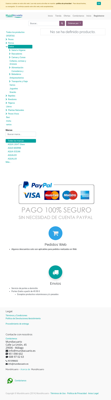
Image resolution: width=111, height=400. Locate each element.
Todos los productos (15, 32)
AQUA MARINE (14, 148)
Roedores (12, 99)
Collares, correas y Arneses (18, 62)
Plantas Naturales (16, 110)
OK (99, 3)
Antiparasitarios (17, 78)
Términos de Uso (58, 393)
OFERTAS (10, 36)
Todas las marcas (16, 141)
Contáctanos (16, 380)
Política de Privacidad (77, 393)
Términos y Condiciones (16, 315)
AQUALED (12, 155)
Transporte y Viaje (19, 81)
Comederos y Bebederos (17, 72)
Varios (12, 85)
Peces (10, 39)
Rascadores (16, 54)
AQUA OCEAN (14, 151)
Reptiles (11, 96)
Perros (11, 43)
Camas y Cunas (18, 57)
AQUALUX (12, 159)
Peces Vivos (13, 114)
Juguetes (14, 88)
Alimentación (17, 67)
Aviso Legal (93, 393)
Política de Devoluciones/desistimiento (23, 318)
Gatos (11, 46)
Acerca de (26, 369)
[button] (74, 23)
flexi (8, 117)
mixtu (8, 121)
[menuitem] (50, 16)
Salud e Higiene (18, 50)
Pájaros (11, 103)
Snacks (13, 92)
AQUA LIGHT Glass (16, 144)
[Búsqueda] (62, 23)
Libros (9, 106)
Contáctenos (11, 338)
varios (9, 124)
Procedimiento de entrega (17, 324)
